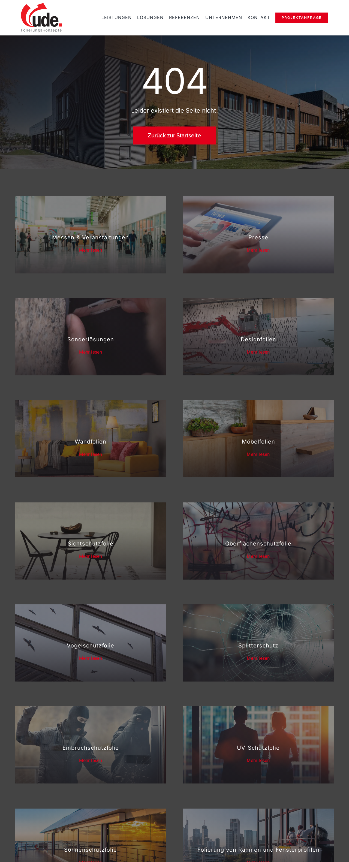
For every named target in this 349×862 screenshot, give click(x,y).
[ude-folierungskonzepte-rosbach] (41, 5)
